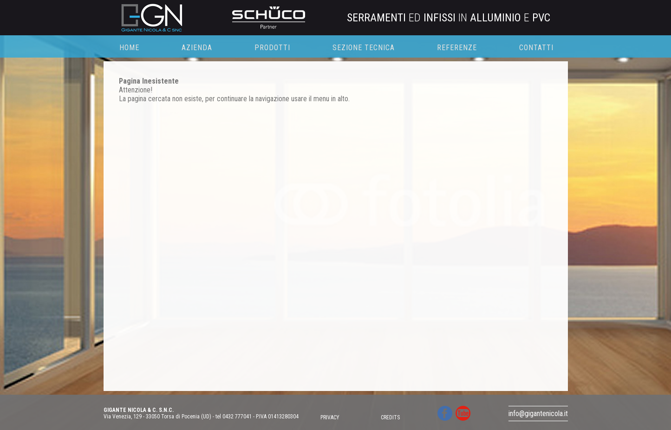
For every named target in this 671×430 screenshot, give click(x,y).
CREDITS (390, 417)
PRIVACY (329, 417)
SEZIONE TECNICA (363, 47)
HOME (129, 47)
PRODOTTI (272, 47)
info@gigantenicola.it (538, 413)
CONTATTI (536, 47)
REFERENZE (457, 47)
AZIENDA (197, 47)
